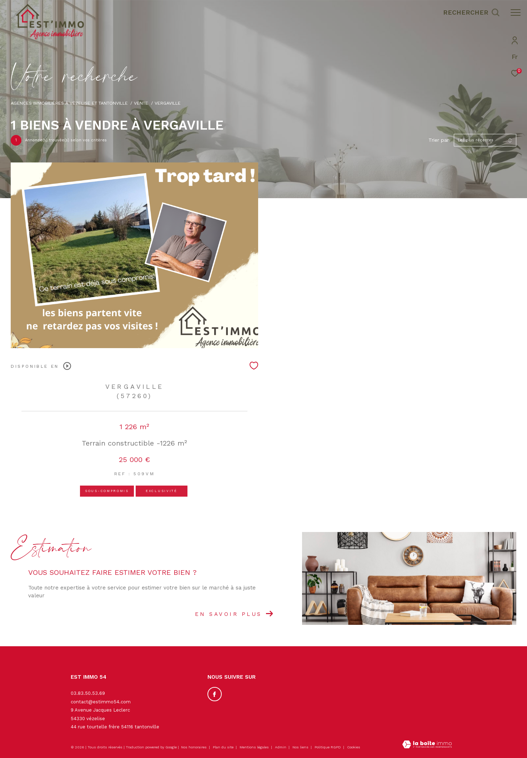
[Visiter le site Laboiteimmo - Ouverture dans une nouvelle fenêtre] (427, 745)
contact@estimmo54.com (101, 701)
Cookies (353, 747)
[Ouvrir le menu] (515, 12)
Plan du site (224, 747)
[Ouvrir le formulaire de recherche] (471, 12)
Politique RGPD (328, 747)
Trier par (438, 140)
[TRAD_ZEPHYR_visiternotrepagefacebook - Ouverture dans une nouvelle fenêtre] (214, 694)
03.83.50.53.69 (88, 693)
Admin (281, 747)
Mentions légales (255, 747)
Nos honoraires (194, 747)
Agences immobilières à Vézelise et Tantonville (69, 103)
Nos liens (301, 747)
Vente (141, 103)
